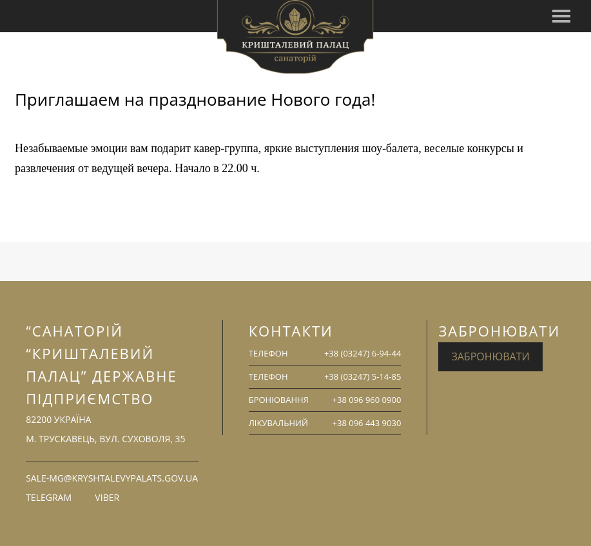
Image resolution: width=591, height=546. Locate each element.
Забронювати (490, 356)
